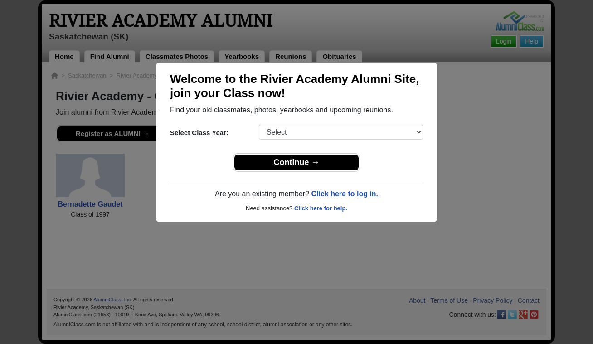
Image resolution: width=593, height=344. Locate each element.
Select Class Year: (199, 132)
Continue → (297, 162)
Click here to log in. (344, 194)
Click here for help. (320, 208)
